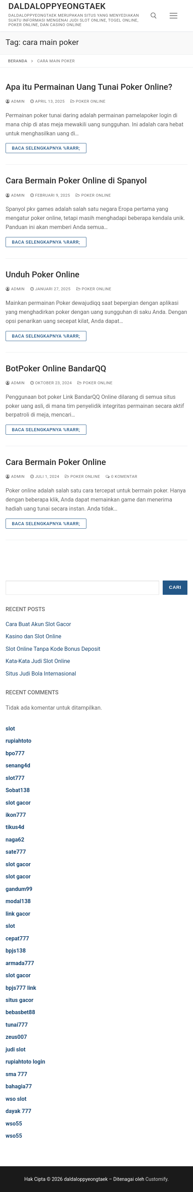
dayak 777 (18, 1111)
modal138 (18, 901)
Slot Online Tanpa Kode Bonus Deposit (53, 649)
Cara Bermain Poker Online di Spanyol (76, 180)
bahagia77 (19, 1086)
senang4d (18, 765)
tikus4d (15, 827)
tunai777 (17, 1024)
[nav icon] (173, 15)
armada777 (20, 963)
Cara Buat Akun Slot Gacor (38, 624)
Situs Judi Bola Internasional (41, 673)
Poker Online (88, 101)
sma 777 (16, 1074)
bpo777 (15, 753)
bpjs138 (16, 950)
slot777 (15, 778)
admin (15, 101)
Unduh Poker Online (42, 274)
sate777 (16, 851)
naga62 (15, 839)
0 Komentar (121, 476)
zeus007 (16, 1037)
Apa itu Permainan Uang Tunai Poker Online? (89, 87)
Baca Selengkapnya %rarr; (46, 148)
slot (10, 728)
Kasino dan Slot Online (33, 636)
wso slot (16, 1099)
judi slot (15, 1049)
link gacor (18, 913)
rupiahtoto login (25, 1061)
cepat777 (17, 938)
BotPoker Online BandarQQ (56, 368)
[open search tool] (153, 16)
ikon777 (16, 815)
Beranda (17, 60)
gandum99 (19, 889)
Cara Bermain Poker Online (56, 462)
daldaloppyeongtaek (57, 6)
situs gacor (19, 1000)
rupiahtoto (18, 740)
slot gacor (18, 802)
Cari (175, 587)
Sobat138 (18, 790)
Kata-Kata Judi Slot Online (38, 661)
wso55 (14, 1123)
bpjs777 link (21, 988)
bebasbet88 (20, 1012)
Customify (157, 1179)
